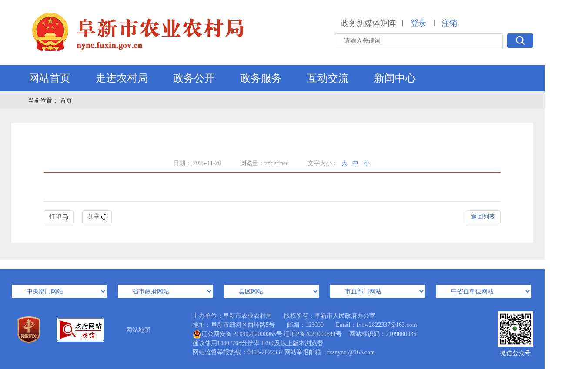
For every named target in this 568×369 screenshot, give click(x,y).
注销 (449, 23)
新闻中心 (395, 78)
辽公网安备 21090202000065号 (237, 334)
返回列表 (483, 216)
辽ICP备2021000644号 (313, 334)
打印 (58, 217)
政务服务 (261, 78)
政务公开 (194, 78)
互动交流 (328, 78)
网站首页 (49, 78)
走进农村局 (122, 78)
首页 (66, 100)
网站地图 (138, 330)
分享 (97, 217)
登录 (418, 23)
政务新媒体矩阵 (368, 23)
